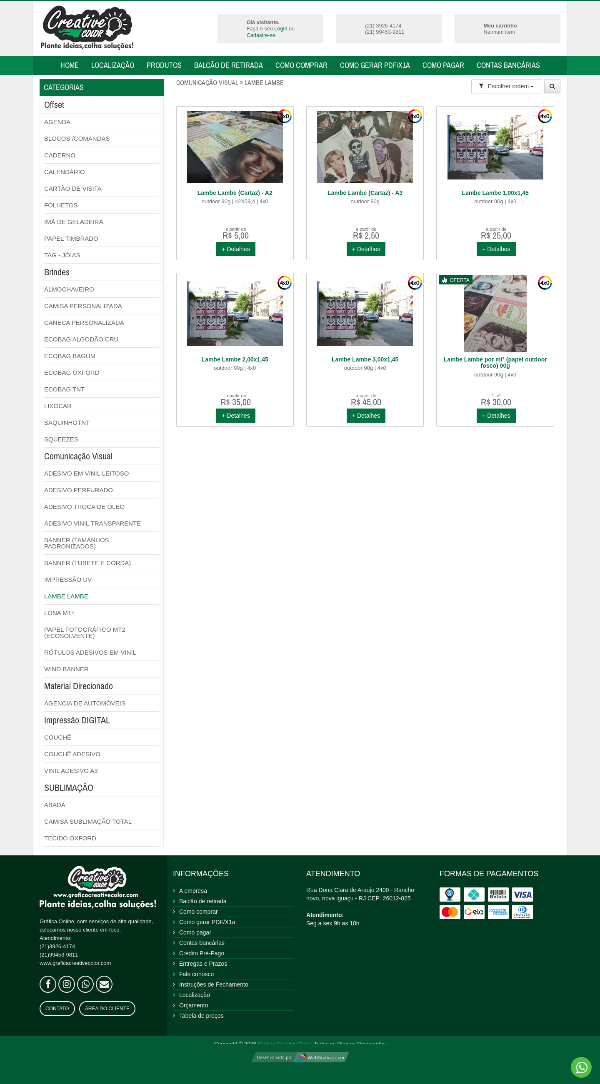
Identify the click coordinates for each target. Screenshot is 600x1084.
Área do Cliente (107, 1009)
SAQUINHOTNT (67, 422)
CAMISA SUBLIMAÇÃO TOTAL (88, 821)
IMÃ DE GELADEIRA (73, 221)
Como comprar (301, 65)
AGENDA (57, 121)
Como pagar (443, 65)
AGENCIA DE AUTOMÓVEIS (84, 703)
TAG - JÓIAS (62, 255)
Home (69, 65)
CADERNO (59, 155)
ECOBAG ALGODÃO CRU (81, 339)
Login (280, 28)
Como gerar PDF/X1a (375, 65)
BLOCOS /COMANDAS (77, 138)
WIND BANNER (66, 669)
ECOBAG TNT (64, 389)
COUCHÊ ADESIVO (72, 754)
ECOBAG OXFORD (72, 372)
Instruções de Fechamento (213, 984)
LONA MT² (59, 612)
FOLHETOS (61, 205)
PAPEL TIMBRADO (71, 238)
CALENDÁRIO (64, 171)
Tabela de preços (201, 1015)
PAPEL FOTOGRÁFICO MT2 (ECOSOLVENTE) (84, 632)
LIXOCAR (58, 405)
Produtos (164, 65)
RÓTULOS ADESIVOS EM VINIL (90, 652)
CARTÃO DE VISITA (73, 188)
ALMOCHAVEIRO (69, 289)
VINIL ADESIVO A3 (71, 770)
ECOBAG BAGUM (69, 355)
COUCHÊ (57, 737)
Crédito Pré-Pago (201, 953)
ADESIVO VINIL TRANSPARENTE (92, 523)
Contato (57, 1009)
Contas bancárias (508, 65)
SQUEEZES (61, 439)
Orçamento (193, 1005)
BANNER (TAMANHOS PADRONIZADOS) (76, 543)
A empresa (193, 890)
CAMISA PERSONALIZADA (83, 305)
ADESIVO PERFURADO (78, 489)
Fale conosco (196, 974)
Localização (112, 65)
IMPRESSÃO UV (68, 579)
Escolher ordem (506, 86)
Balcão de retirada (228, 65)
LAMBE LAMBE (66, 596)
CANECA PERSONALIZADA (84, 322)
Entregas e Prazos (203, 963)
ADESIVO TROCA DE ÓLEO (84, 506)
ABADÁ (54, 804)
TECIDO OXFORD (70, 838)
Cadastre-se (261, 35)
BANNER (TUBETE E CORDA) (87, 562)
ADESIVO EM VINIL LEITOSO (86, 473)
